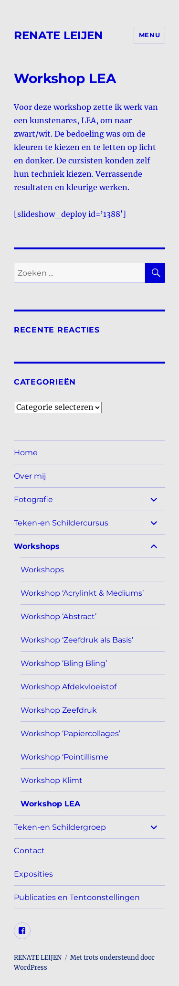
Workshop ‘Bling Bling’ (64, 663)
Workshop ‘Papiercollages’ (70, 733)
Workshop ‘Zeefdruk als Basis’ (77, 639)
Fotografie (33, 499)
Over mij (30, 476)
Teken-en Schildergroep (60, 827)
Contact (29, 850)
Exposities (33, 874)
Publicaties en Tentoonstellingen (77, 897)
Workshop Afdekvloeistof (68, 686)
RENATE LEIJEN (58, 35)
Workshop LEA (50, 803)
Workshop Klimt (52, 780)
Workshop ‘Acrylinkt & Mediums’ (82, 593)
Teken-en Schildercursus (61, 522)
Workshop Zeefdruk (59, 710)
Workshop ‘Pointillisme (64, 756)
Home (26, 452)
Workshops (37, 546)
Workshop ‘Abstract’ (58, 616)
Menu (149, 35)
